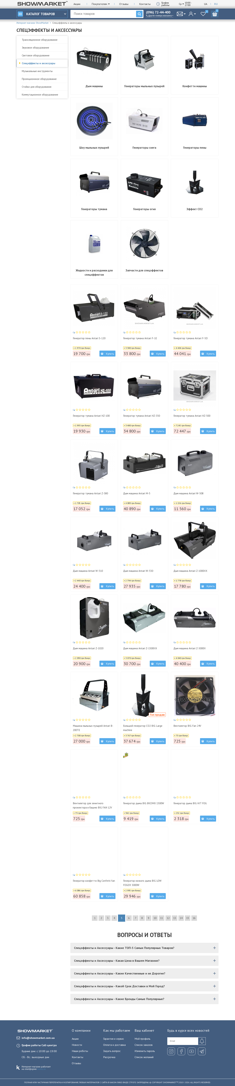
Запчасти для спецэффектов (144, 270)
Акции (77, 4)
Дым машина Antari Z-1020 (91, 647)
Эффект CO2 (195, 209)
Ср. (180, 4)
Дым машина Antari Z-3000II (192, 647)
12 (173, 918)
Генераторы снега (144, 147)
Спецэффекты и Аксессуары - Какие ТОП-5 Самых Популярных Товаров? (145, 948)
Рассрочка (109, 1057)
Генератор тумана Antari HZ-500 (192, 417)
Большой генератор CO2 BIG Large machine (142, 727)
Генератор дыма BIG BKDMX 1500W (142, 804)
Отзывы (123, 4)
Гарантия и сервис (113, 1038)
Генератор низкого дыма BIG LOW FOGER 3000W (143, 882)
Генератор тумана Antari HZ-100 (92, 417)
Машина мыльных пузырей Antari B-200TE (91, 727)
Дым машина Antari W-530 (141, 569)
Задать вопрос (112, 1051)
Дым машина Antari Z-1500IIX (143, 647)
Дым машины (94, 86)
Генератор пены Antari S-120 (92, 337)
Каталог (36, 14)
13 (181, 918)
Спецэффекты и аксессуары (38, 63)
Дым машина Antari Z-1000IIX (193, 569)
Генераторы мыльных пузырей (144, 86)
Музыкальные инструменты (37, 71)
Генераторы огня (144, 209)
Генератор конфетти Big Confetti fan (90, 882)
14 (189, 918)
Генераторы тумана (94, 209)
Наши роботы (80, 1051)
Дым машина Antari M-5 (139, 492)
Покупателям (99, 4)
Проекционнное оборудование (39, 79)
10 (156, 918)
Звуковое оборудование (35, 47)
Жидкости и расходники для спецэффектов (94, 273)
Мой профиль (142, 1038)
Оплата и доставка (114, 1044)
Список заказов (144, 1044)
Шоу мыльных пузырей (94, 147)
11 (165, 918)
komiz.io (41, 1069)
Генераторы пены (194, 147)
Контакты (145, 4)
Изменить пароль (145, 1051)
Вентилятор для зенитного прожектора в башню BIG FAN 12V (93, 806)
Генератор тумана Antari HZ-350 (142, 417)
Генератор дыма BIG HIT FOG (193, 802)
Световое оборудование (35, 55)
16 (205, 918)
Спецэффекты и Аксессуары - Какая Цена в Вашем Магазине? (145, 960)
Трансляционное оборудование (39, 39)
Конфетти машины (194, 86)
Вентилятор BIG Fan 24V (190, 724)
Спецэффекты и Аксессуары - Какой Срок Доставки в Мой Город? (145, 986)
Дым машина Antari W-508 (191, 492)
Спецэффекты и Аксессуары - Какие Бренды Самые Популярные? (145, 999)
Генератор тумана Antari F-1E (143, 337)
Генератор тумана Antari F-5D (193, 337)
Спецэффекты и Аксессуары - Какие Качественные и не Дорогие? (145, 973)
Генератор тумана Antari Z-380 (94, 492)
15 (197, 918)
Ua (205, 4)
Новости (77, 1044)
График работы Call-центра (39, 1045)
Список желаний (144, 1057)
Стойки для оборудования (36, 86)
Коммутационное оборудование (40, 94)
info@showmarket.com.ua (36, 1038)
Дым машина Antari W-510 (91, 569)
